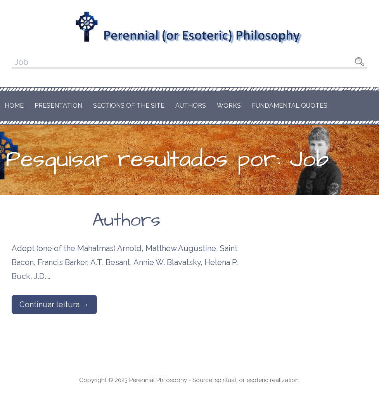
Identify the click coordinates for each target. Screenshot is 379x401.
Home (14, 105)
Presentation (58, 105)
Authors (190, 105)
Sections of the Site (128, 105)
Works (229, 105)
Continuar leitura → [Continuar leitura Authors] (54, 304)
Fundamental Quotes (289, 105)
